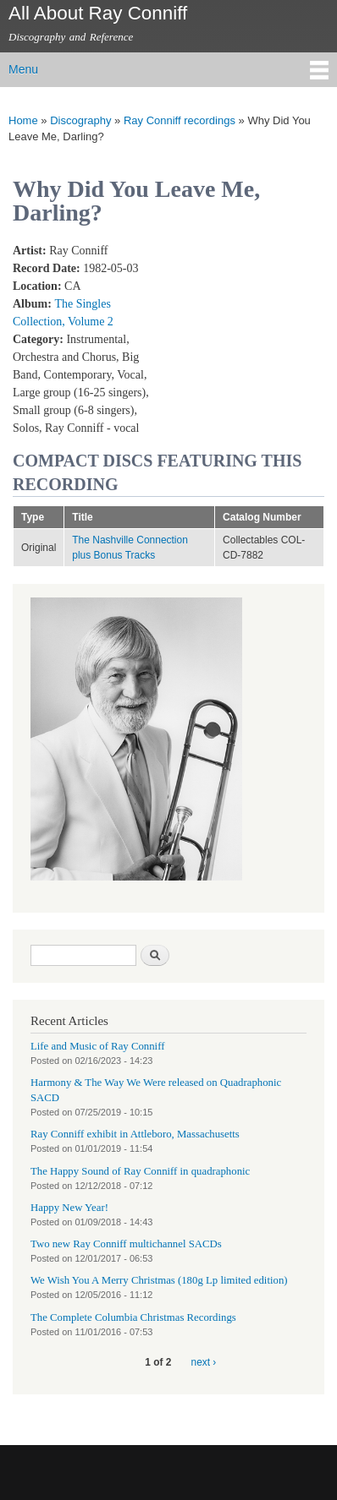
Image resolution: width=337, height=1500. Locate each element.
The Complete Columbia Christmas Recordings (133, 1317)
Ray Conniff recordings (179, 120)
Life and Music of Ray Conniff (97, 1046)
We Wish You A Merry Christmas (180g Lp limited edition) (159, 1280)
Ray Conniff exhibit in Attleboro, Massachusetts (135, 1134)
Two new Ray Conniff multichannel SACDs (126, 1244)
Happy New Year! (69, 1208)
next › (204, 1362)
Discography (80, 120)
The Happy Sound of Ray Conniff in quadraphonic (140, 1171)
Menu (23, 69)
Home (23, 120)
